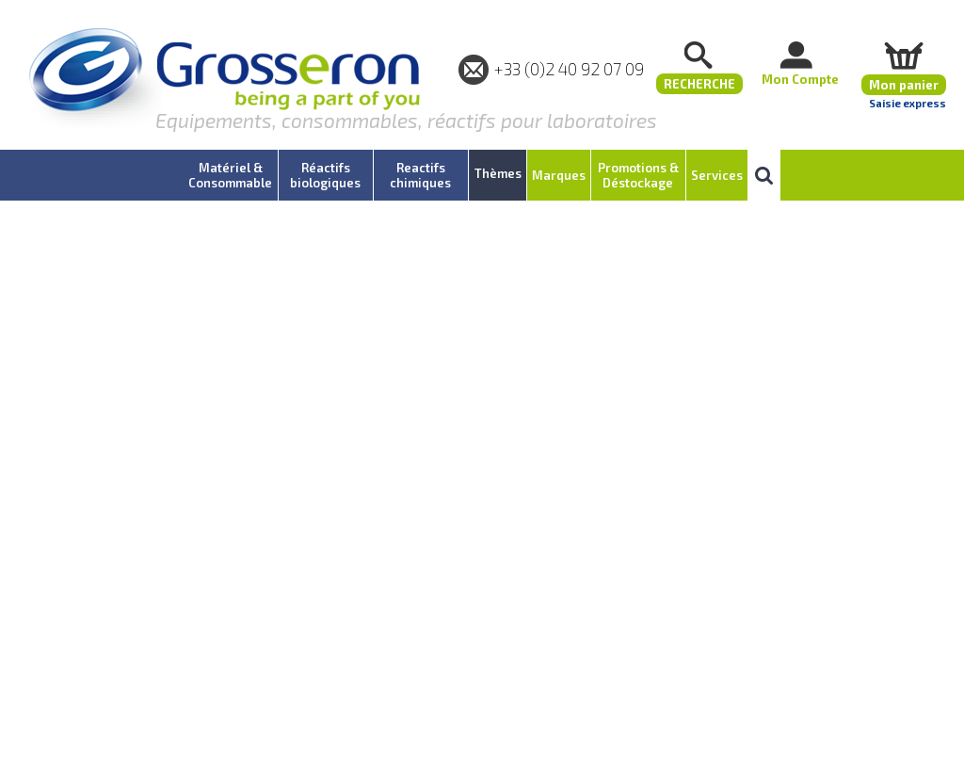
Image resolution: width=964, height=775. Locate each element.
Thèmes (498, 173)
